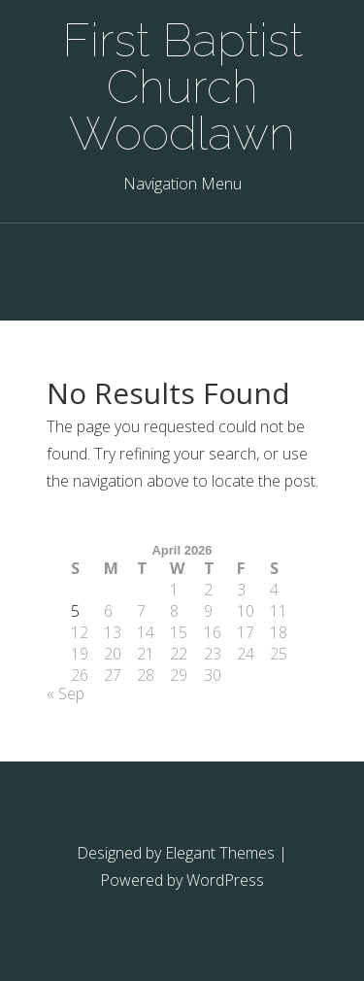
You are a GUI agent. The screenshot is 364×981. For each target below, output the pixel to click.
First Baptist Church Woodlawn (182, 86)
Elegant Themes (220, 852)
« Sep (65, 693)
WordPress (225, 880)
